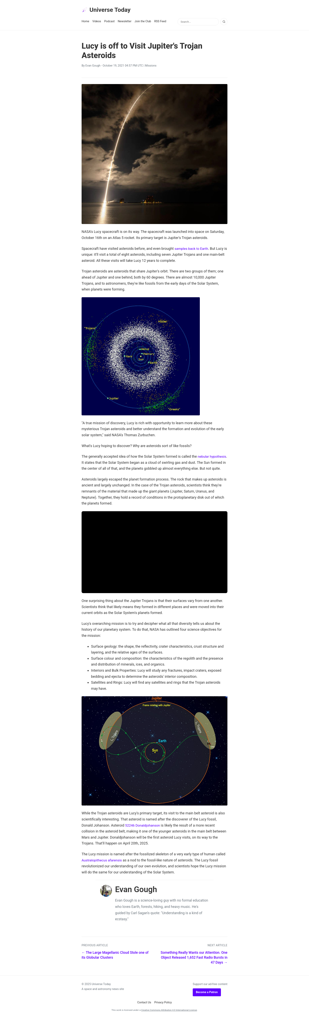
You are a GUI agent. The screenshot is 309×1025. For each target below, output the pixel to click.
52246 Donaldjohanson (143, 832)
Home (85, 22)
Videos (96, 22)
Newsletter (124, 22)
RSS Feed (160, 22)
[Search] (223, 22)
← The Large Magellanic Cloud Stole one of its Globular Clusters (115, 961)
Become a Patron (207, 998)
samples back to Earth (192, 249)
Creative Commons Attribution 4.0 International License (169, 1016)
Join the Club (143, 22)
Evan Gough (92, 66)
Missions (150, 66)
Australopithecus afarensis (103, 867)
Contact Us (144, 1009)
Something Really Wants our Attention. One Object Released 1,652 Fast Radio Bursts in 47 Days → (194, 964)
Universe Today (107, 10)
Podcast (109, 22)
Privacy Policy (163, 1009)
